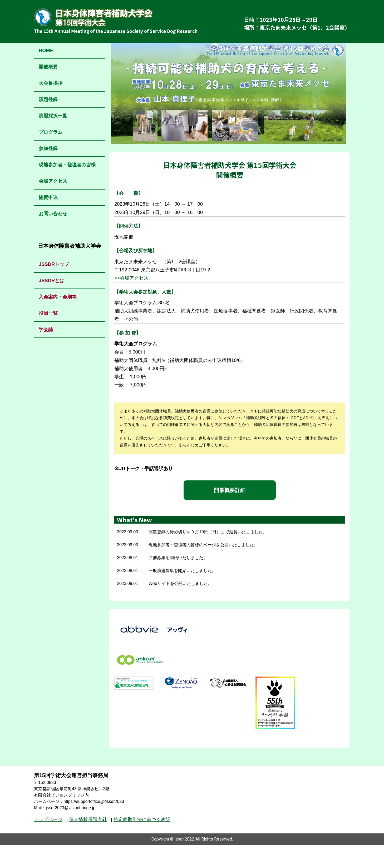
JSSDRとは (51, 280)
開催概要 (48, 66)
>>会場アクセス (131, 278)
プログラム (50, 132)
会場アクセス (53, 181)
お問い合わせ (53, 213)
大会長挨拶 (50, 83)
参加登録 (48, 148)
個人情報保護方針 (88, 819)
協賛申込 (48, 197)
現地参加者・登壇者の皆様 (67, 164)
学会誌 (46, 329)
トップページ (48, 819)
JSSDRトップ (54, 264)
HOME (46, 50)
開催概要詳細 (229, 490)
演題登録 (48, 99)
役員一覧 (48, 313)
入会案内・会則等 (58, 297)
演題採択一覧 (53, 115)
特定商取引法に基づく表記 (142, 819)
